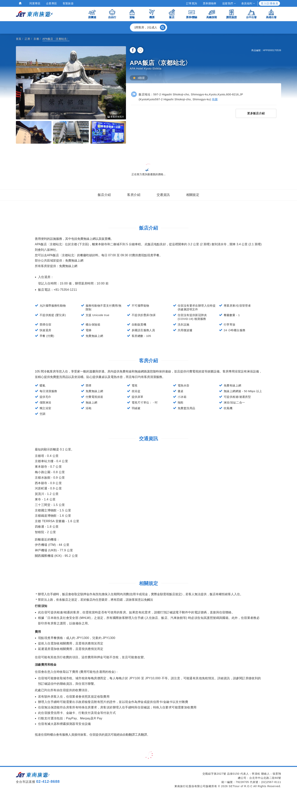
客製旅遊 (68, 3)
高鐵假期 (211, 14)
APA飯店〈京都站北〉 (56, 38)
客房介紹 (133, 195)
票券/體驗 (191, 14)
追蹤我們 (229, 3)
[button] (148, 27)
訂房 (27, 38)
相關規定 (192, 195)
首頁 (18, 38)
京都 (36, 38)
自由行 (112, 14)
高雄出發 (271, 14)
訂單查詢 (191, 3)
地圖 (215, 99)
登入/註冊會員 (269, 3)
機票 (152, 14)
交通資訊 (163, 195)
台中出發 (251, 14)
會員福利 (248, 3)
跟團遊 (92, 14)
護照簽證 (231, 14)
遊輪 (132, 14)
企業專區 (51, 3)
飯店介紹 (104, 195)
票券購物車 (209, 3)
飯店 (172, 14)
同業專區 (34, 3)
